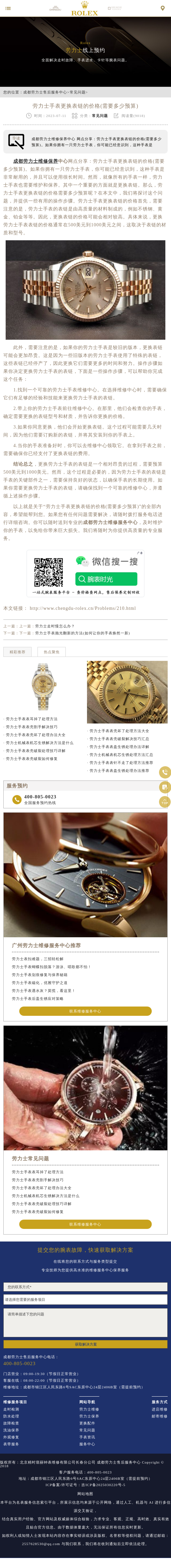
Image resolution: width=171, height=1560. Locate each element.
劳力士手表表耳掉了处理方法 (38, 1172)
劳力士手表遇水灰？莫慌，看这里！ (44, 991)
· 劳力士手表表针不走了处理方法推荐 (120, 763)
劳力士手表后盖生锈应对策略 (38, 999)
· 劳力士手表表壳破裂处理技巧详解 (34, 751)
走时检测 (11, 1409)
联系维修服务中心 (85, 1011)
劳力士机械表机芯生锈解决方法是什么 (46, 1196)
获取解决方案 (86, 1344)
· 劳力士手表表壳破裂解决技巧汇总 (118, 739)
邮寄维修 (160, 1416)
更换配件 (87, 1423)
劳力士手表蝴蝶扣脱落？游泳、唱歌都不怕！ (52, 967)
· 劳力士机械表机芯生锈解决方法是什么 (38, 743)
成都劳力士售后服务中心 (45, 92)
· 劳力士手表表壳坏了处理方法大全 (118, 731)
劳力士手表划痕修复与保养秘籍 (40, 975)
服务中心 (87, 1444)
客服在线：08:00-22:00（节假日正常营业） (42, 1380)
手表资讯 (87, 1437)
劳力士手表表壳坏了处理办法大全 (42, 1188)
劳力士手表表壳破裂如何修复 (38, 1212)
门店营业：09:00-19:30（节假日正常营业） (42, 1374)
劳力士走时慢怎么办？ (55, 626)
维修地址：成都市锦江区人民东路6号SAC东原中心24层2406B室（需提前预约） (74, 1387)
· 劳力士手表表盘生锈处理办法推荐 (118, 771)
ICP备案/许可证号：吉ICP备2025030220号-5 (85, 1485)
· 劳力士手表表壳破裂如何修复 (30, 759)
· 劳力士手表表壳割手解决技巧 (30, 727)
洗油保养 (11, 1430)
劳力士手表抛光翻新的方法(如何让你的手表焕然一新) (82, 633)
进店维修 (160, 1409)
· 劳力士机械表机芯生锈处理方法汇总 (120, 755)
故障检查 (11, 1423)
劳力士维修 (89, 1409)
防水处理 (11, 1416)
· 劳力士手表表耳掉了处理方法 (30, 719)
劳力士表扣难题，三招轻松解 (38, 959)
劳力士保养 (89, 1416)
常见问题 (78, 92)
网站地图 (85, 1494)
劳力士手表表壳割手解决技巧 (38, 1180)
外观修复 (11, 1437)
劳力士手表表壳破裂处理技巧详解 (42, 1204)
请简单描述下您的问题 (85, 1322)
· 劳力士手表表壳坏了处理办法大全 (34, 735)
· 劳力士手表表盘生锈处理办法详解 (118, 747)
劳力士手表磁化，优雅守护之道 (40, 983)
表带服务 (11, 1444)
